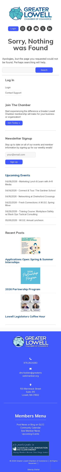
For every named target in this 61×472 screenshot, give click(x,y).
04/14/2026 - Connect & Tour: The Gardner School (30, 190)
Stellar (37, 469)
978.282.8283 (30, 363)
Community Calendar (30, 427)
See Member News (30, 431)
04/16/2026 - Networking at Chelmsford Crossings (30, 196)
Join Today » (14, 123)
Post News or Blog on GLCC (30, 424)
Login (13, 29)
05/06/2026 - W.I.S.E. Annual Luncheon (24, 220)
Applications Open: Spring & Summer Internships (29, 261)
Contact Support (13, 92)
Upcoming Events (17, 175)
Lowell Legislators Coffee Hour (25, 316)
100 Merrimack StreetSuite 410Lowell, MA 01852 (30, 391)
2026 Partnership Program (22, 289)
